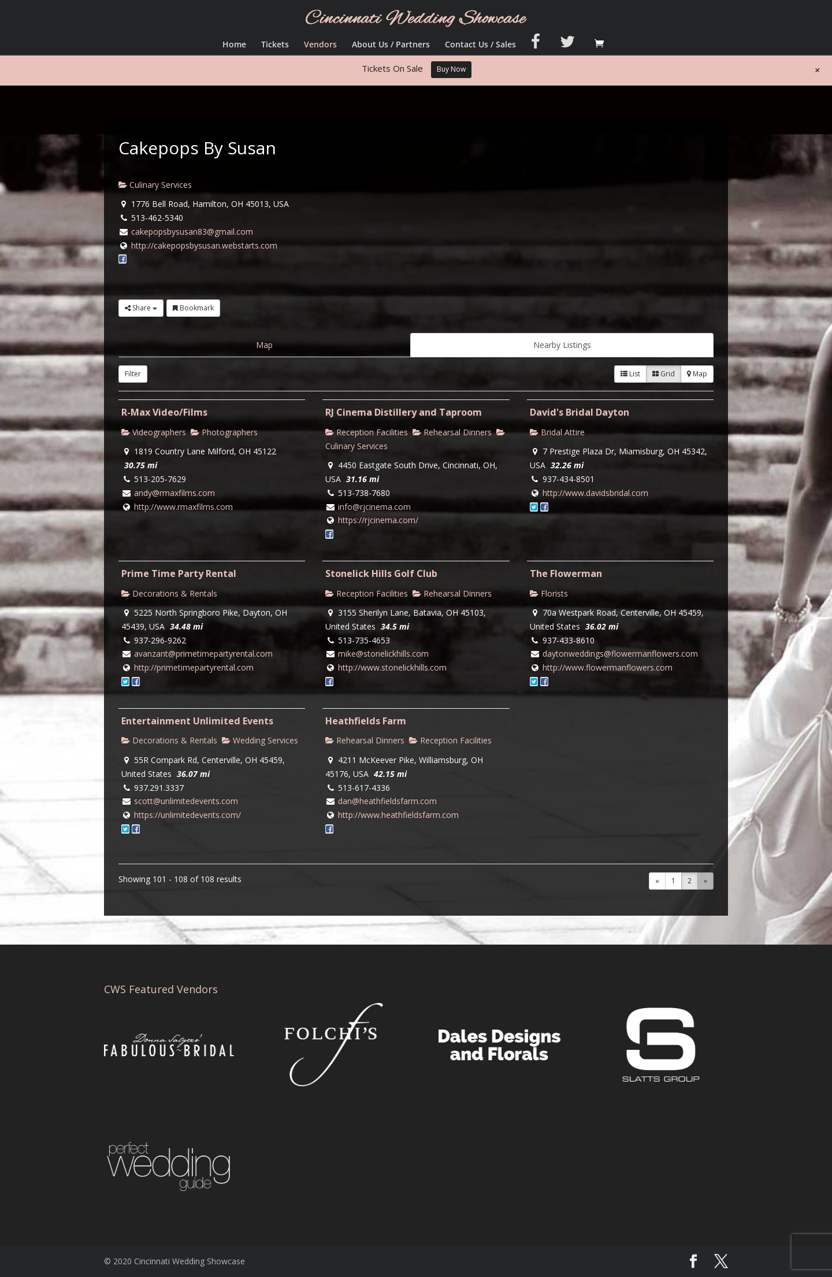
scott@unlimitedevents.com (186, 800)
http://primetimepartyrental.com (194, 667)
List (630, 374)
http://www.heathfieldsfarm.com (398, 814)
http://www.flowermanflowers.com (608, 667)
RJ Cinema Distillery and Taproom (403, 412)
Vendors (320, 45)
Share (141, 308)
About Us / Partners (391, 45)
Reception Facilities (366, 432)
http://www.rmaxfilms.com (183, 506)
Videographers (153, 432)
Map (264, 344)
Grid (663, 374)
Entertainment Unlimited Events (197, 721)
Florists (549, 593)
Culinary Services (155, 184)
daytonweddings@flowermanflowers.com (620, 653)
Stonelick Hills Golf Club (381, 573)
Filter (133, 374)
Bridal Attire (557, 432)
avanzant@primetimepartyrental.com (203, 653)
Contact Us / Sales (480, 45)
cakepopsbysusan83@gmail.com (192, 231)
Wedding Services (260, 740)
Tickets (275, 45)
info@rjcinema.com (374, 506)
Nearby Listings (562, 344)
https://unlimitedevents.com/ (187, 814)
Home (234, 45)
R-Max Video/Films (164, 412)
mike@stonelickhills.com (383, 653)
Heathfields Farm (365, 721)
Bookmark (193, 308)
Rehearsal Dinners (452, 432)
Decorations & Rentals (169, 593)
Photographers (224, 432)
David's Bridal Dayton (579, 412)
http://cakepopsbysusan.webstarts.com (204, 245)
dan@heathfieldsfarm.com (387, 800)
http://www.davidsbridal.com (595, 492)
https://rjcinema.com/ (378, 519)
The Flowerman (566, 573)
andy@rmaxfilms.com (174, 492)
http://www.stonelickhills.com (392, 667)
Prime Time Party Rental (178, 573)
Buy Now (451, 69)
